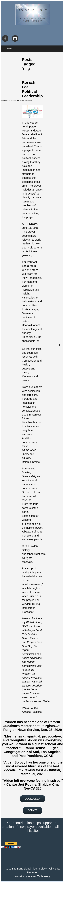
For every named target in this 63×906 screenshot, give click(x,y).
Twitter (47, 701)
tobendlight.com (36, 553)
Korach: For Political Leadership (32, 89)
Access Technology (39, 876)
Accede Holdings (32, 711)
